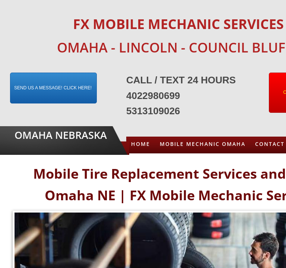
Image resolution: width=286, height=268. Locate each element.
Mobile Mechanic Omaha (202, 143)
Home (140, 143)
